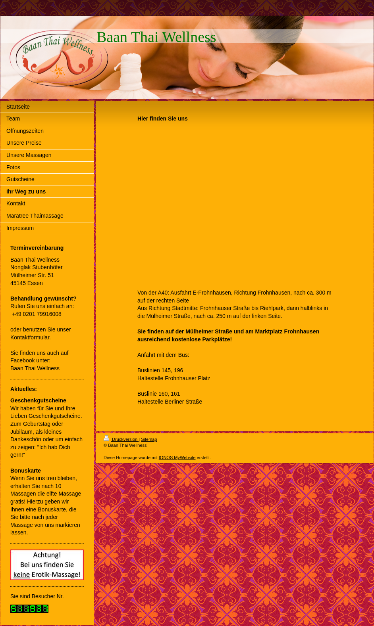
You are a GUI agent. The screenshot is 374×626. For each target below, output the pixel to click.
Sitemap (149, 439)
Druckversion (121, 439)
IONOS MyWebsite (177, 457)
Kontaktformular (29, 337)
